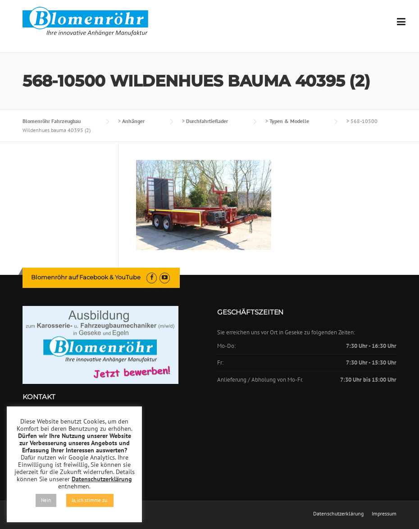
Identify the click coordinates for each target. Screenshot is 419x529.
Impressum (384, 513)
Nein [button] (46, 500)
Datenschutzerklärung (338, 513)
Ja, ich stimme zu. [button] (90, 500)
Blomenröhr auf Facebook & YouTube (86, 277)
